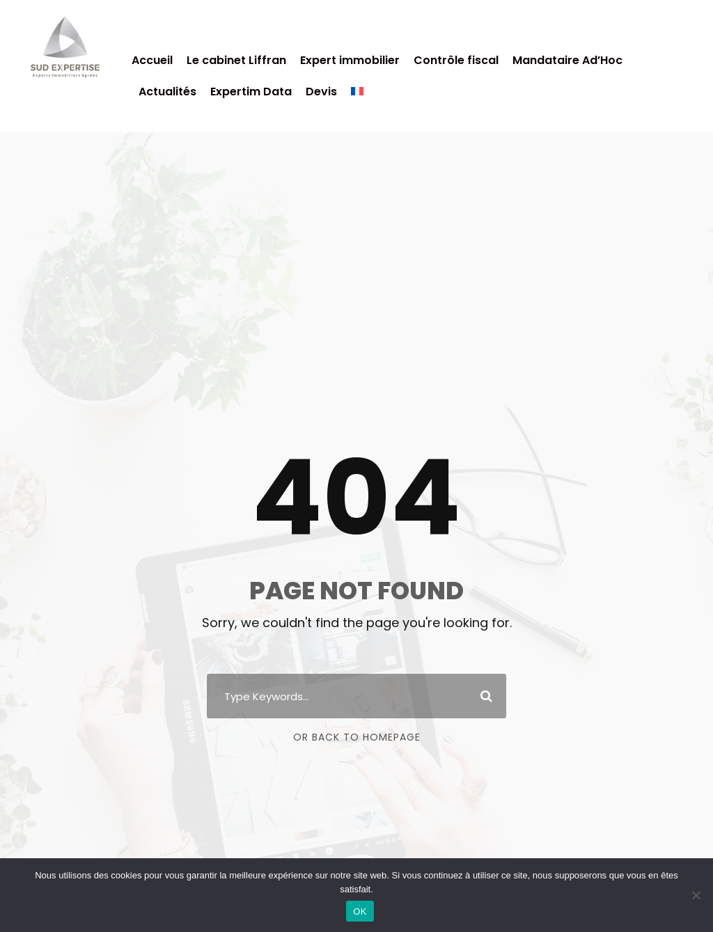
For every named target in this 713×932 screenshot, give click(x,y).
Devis (321, 92)
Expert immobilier (350, 60)
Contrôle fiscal (456, 60)
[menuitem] (357, 97)
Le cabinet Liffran (236, 60)
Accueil (152, 60)
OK (359, 911)
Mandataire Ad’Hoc (567, 60)
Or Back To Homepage (357, 737)
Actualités (167, 92)
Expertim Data (251, 92)
